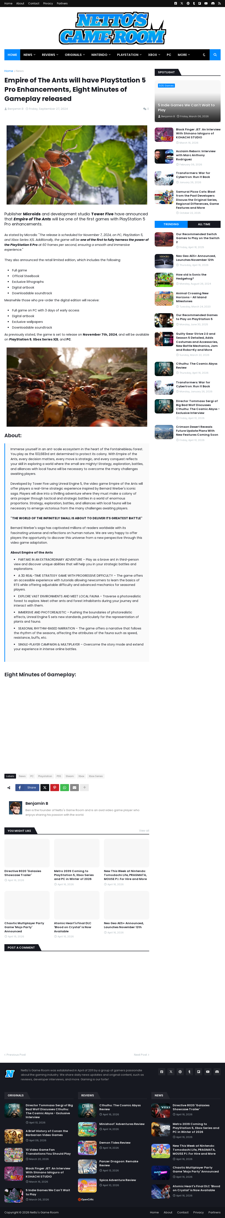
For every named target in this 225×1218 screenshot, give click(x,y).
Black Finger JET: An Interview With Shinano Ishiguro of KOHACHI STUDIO (198, 133)
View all (144, 830)
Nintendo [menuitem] (99, 55)
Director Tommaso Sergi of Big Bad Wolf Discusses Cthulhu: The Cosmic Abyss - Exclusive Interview (198, 407)
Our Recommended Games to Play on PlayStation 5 (197, 317)
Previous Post (16, 1055)
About (20, 3)
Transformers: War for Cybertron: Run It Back (193, 175)
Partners (62, 3)
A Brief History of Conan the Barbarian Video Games (47, 1133)
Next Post (140, 1055)
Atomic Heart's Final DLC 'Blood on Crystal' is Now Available (72, 927)
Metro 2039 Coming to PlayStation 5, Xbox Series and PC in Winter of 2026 (74, 875)
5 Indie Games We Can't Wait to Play (186, 108)
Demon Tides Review (115, 1143)
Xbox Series (96, 776)
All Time (204, 224)
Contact (33, 3)
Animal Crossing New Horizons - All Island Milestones (192, 297)
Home (8, 3)
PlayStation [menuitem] (127, 55)
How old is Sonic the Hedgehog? (191, 277)
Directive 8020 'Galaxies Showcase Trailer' (22, 873)
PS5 (59, 776)
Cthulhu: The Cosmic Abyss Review (196, 366)
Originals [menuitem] (73, 55)
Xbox (81, 776)
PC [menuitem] (169, 55)
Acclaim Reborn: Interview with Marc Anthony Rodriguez (196, 155)
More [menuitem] (182, 55)
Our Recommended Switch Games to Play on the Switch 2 (198, 238)
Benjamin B (36, 803)
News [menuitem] (28, 55)
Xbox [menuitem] (152, 55)
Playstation (45, 776)
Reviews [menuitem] (48, 55)
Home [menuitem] (12, 55)
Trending (171, 224)
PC (32, 776)
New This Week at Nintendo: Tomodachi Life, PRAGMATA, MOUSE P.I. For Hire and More (125, 875)
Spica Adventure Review (117, 1180)
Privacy (48, 3)
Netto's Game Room (44, 1212)
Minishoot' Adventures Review (122, 1124)
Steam (70, 776)
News (20, 71)
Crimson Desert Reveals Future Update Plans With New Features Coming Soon (197, 431)
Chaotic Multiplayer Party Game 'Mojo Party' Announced (24, 927)
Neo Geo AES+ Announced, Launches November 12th (124, 925)
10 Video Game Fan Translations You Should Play (48, 1152)
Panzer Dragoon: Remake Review (118, 1163)
